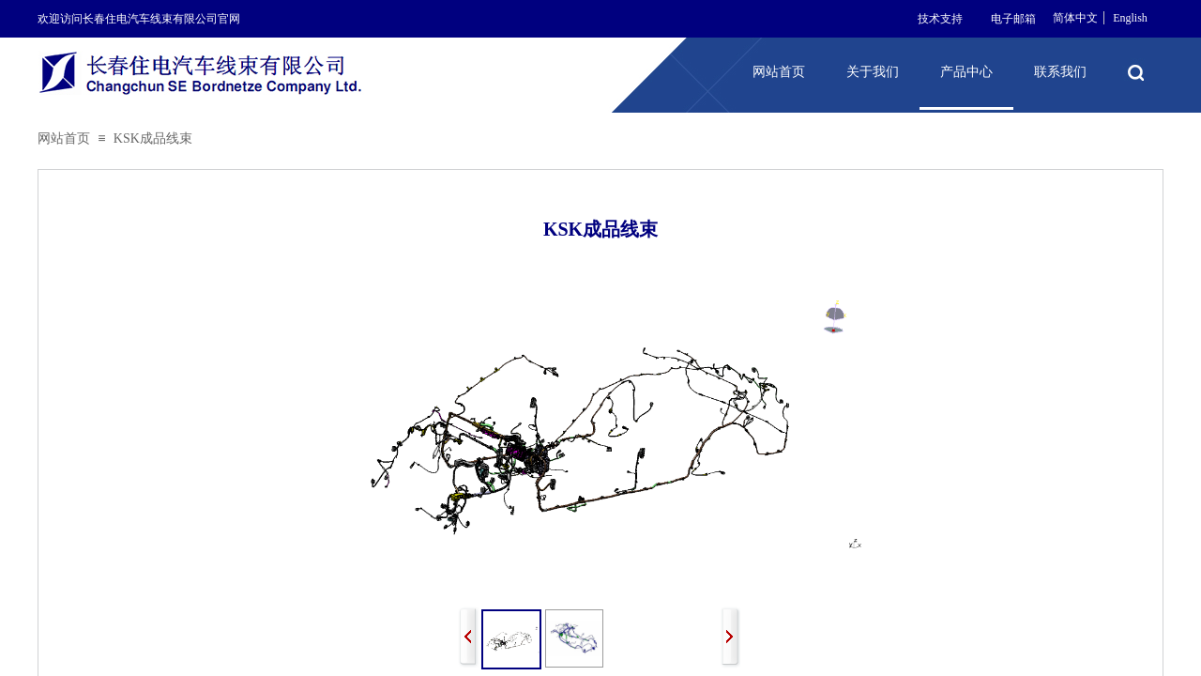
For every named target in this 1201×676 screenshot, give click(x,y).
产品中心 (966, 72)
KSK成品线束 (153, 138)
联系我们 (1060, 72)
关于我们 (872, 72)
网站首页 (64, 138)
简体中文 (1075, 17)
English (1130, 17)
